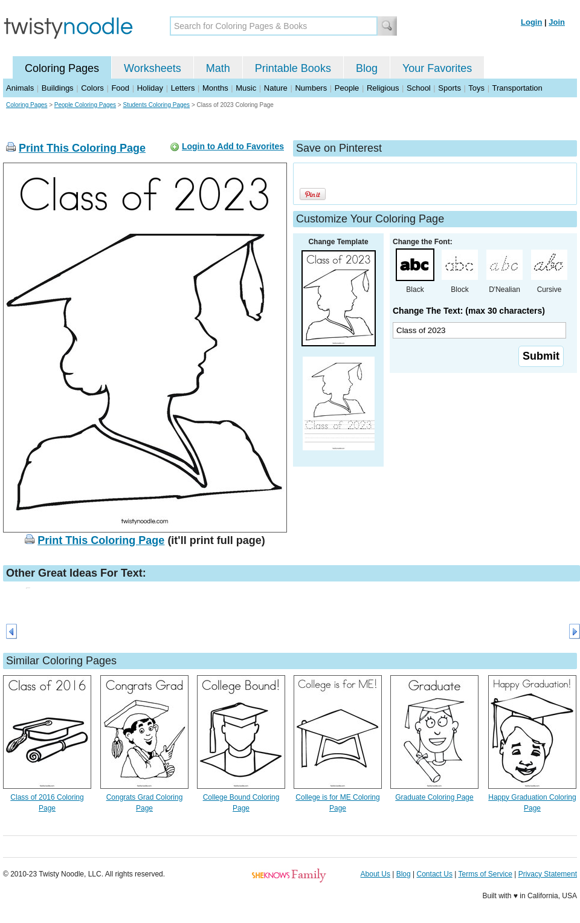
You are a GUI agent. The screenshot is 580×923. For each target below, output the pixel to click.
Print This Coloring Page (82, 148)
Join (557, 22)
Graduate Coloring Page (434, 797)
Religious (383, 87)
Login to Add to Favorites (233, 146)
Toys (476, 87)
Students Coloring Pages (156, 105)
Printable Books (293, 68)
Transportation (517, 87)
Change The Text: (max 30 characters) (469, 311)
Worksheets (152, 68)
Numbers (311, 87)
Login (531, 22)
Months (215, 87)
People (347, 87)
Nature (276, 87)
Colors (92, 87)
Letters (183, 87)
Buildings (58, 87)
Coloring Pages (62, 68)
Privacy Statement (547, 874)
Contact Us (435, 874)
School (419, 87)
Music (246, 87)
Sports (449, 87)
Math (218, 68)
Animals (20, 87)
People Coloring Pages (85, 105)
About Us (375, 874)
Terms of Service (485, 874)
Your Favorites (437, 68)
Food (120, 87)
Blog (367, 68)
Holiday (150, 87)
